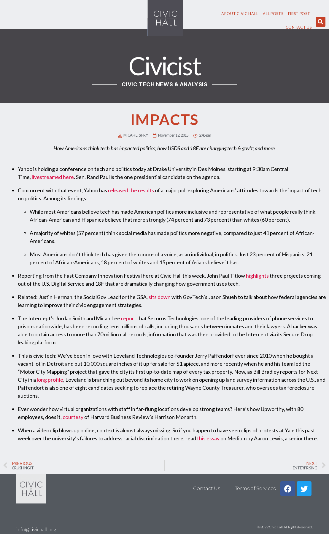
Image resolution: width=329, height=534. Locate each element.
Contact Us (299, 27)
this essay (208, 438)
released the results (131, 190)
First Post (299, 14)
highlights (257, 275)
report (128, 318)
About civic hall (239, 14)
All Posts (273, 14)
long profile (50, 379)
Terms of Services (255, 488)
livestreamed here (53, 177)
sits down (160, 297)
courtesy (73, 417)
